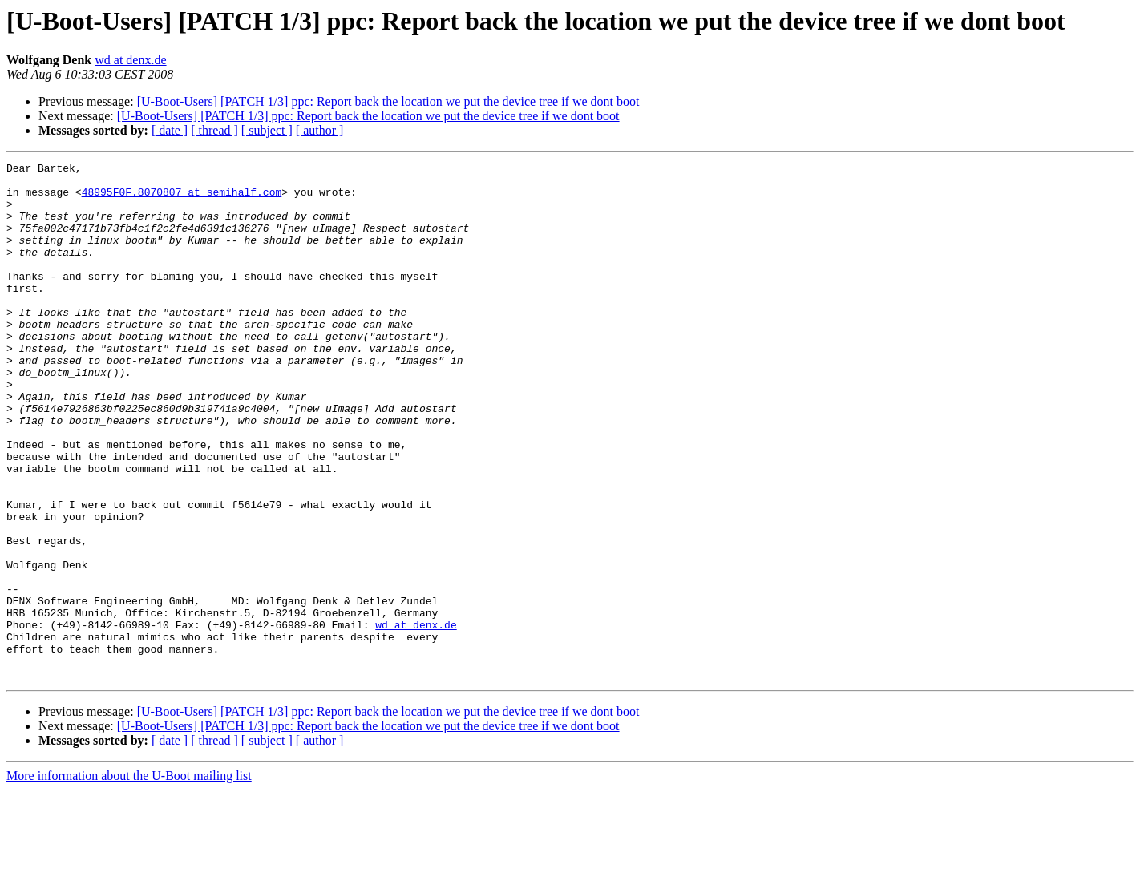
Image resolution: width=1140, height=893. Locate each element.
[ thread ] (214, 130)
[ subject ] (267, 130)
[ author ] (320, 130)
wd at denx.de (130, 60)
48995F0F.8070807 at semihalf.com (182, 199)
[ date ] (170, 130)
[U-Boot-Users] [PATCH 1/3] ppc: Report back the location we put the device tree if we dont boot (388, 101)
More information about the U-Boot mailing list (129, 879)
